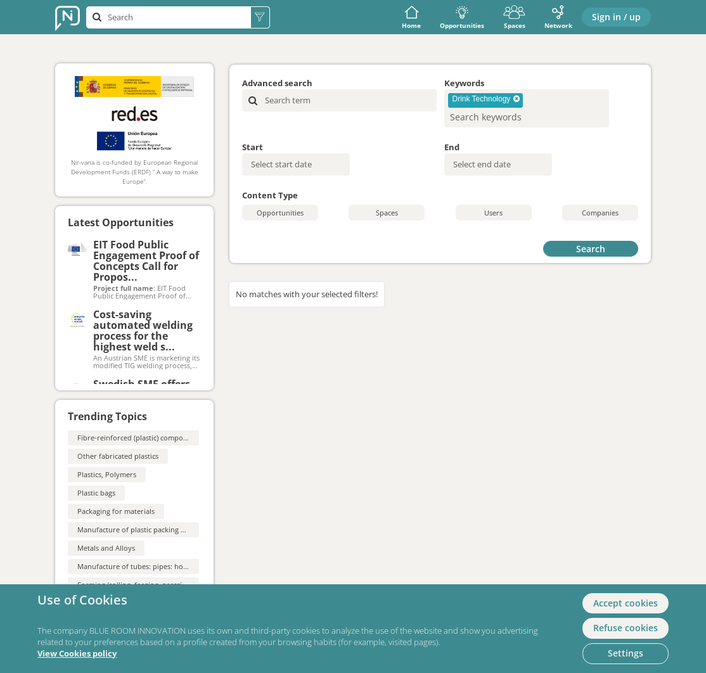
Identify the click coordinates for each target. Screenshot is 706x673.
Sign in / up (616, 17)
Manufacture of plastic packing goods (139, 529)
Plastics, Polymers (106, 474)
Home (411, 17)
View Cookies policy (77, 653)
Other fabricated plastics (117, 456)
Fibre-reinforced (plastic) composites (137, 437)
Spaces (514, 17)
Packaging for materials (116, 511)
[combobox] (527, 108)
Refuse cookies (625, 628)
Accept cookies (625, 603)
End (451, 147)
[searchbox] (506, 117)
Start (252, 147)
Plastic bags (96, 492)
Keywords (464, 83)
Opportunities (462, 17)
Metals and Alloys (106, 548)
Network (558, 17)
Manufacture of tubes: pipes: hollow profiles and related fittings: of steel (196, 566)
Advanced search (277, 83)
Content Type (270, 195)
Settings (625, 653)
